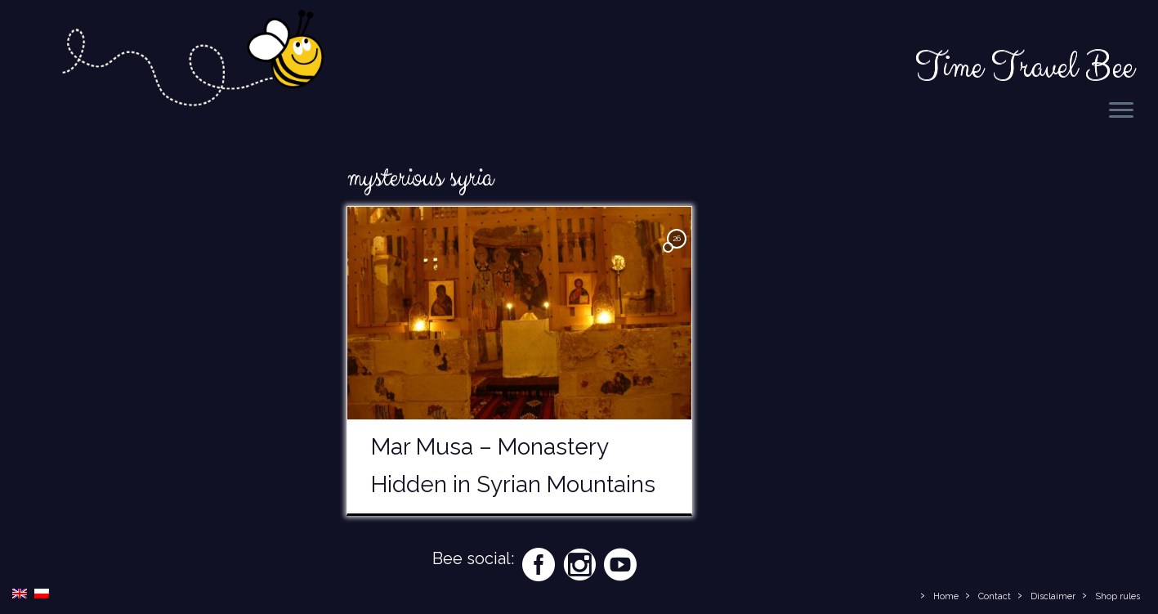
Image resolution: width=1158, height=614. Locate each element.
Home (946, 596)
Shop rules (1117, 596)
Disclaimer (1053, 596)
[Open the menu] (1121, 111)
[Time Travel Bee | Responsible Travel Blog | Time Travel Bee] (191, 61)
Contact (994, 596)
